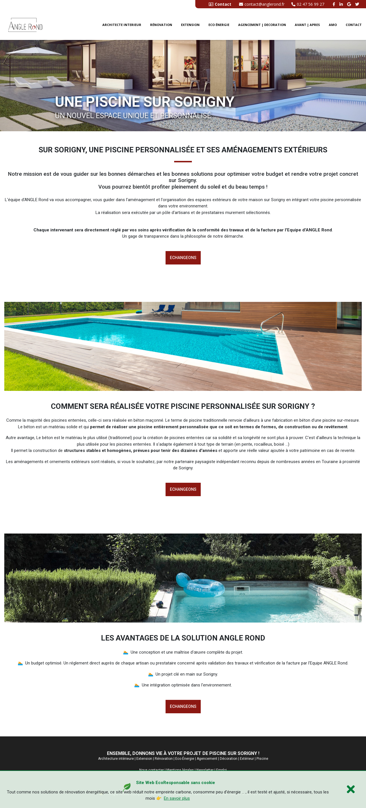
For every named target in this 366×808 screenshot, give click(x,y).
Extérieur (247, 759)
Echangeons (183, 257)
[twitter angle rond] (358, 4)
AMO (333, 25)
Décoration (228, 759)
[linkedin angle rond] (342, 4)
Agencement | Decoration (262, 25)
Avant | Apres (307, 25)
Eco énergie (218, 25)
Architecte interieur (121, 25)
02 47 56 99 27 (307, 4)
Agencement (207, 759)
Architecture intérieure (116, 759)
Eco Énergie (184, 759)
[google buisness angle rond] (350, 4)
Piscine (262, 759)
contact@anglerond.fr (262, 4)
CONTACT (354, 25)
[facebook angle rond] (334, 4)
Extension (190, 25)
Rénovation (161, 25)
